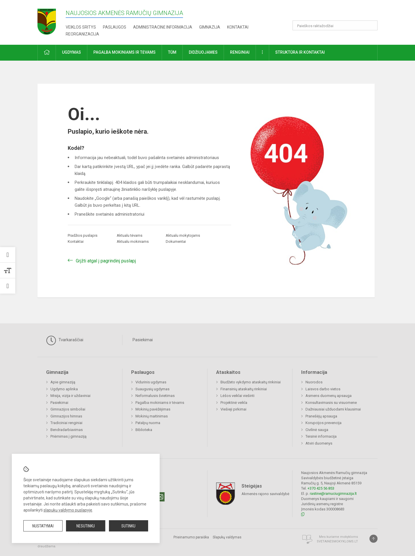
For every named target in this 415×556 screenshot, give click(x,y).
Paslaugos (114, 27)
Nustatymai (43, 526)
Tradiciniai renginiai (66, 423)
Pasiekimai (143, 339)
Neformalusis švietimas (155, 395)
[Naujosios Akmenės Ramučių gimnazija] (46, 20)
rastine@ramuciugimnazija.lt (333, 493)
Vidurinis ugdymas (150, 382)
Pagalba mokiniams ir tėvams (159, 402)
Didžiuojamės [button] (203, 52)
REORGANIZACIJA (82, 34)
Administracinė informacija (162, 27)
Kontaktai (237, 27)
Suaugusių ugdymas (152, 389)
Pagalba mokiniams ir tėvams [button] (124, 52)
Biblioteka (143, 430)
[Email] (160, 496)
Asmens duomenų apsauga (328, 395)
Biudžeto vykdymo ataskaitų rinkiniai (250, 382)
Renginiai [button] (240, 52)
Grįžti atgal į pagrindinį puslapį (106, 261)
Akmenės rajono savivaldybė (265, 493)
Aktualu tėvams (129, 235)
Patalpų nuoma (147, 423)
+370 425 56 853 (321, 488)
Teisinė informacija (321, 436)
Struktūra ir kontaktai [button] (300, 52)
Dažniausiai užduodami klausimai (333, 409)
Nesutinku (85, 526)
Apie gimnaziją (62, 382)
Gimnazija (209, 27)
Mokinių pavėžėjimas (152, 409)
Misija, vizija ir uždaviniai (70, 395)
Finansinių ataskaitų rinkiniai (243, 389)
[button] (338, 12)
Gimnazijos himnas (66, 416)
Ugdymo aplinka (64, 389)
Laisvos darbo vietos (322, 389)
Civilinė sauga (316, 430)
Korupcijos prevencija (323, 423)
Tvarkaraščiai (64, 340)
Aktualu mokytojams (183, 235)
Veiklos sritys (81, 27)
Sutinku (128, 526)
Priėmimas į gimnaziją (68, 436)
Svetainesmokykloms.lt (337, 541)
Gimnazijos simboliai (67, 409)
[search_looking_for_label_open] (371, 25)
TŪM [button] (172, 52)
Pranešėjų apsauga (321, 416)
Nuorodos (313, 382)
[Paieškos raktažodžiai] (335, 25)
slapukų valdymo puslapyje (68, 510)
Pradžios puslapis (82, 235)
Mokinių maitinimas (151, 416)
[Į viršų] (373, 539)
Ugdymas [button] (71, 52)
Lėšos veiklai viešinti (237, 395)
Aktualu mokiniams (133, 241)
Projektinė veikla (233, 402)
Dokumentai (176, 241)
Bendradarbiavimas (66, 430)
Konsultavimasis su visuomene (331, 402)
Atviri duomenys (318, 443)
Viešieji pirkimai (233, 409)
